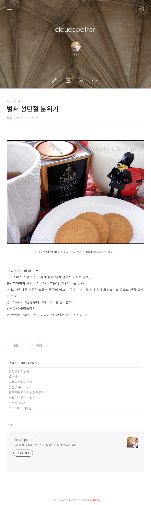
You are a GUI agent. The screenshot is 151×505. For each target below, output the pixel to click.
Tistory (96, 500)
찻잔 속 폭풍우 (18, 403)
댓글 (9, 425)
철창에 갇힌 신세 (19, 371)
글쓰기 (55, 80)
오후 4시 (14, 377)
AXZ (75, 500)
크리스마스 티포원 (20, 408)
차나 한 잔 (13, 101)
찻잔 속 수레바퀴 (19, 387)
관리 (95, 80)
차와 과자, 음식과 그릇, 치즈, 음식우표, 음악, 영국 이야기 (45, 445)
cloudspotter (75, 29)
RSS (82, 80)
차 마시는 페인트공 (20, 382)
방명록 (68, 80)
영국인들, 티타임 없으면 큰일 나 (28, 392)
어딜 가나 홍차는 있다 (22, 398)
